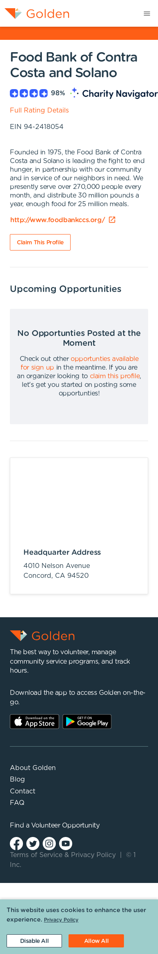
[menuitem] (34, 13)
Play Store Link (87, 721)
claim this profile (115, 376)
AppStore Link (34, 721)
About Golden (33, 768)
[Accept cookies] (96, 940)
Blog (17, 779)
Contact (22, 791)
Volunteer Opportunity (65, 825)
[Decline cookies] (34, 940)
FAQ (17, 803)
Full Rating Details (39, 110)
